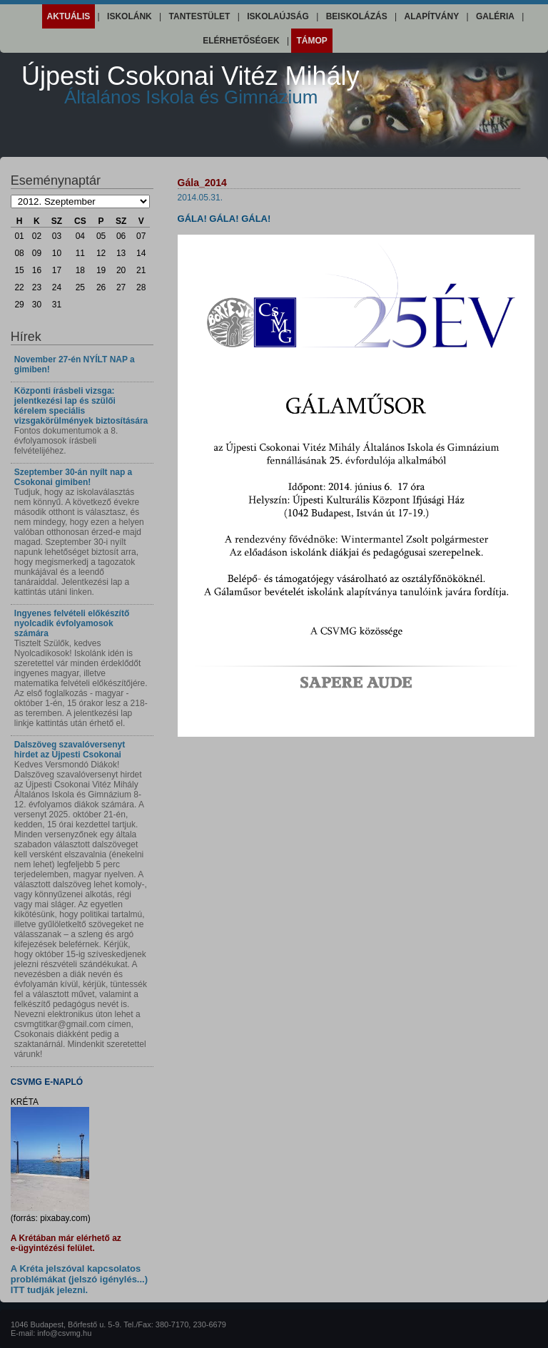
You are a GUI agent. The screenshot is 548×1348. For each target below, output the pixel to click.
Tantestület (199, 16)
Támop (311, 41)
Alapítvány (431, 16)
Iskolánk (129, 16)
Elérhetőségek (241, 41)
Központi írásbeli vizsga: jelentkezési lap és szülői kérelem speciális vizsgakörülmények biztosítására (81, 406)
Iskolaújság (278, 16)
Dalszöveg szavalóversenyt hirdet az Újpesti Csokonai (69, 750)
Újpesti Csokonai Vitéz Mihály (190, 84)
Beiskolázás (356, 16)
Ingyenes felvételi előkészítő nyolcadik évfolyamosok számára (71, 623)
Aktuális (69, 16)
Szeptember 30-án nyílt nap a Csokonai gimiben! (73, 477)
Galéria (495, 16)
